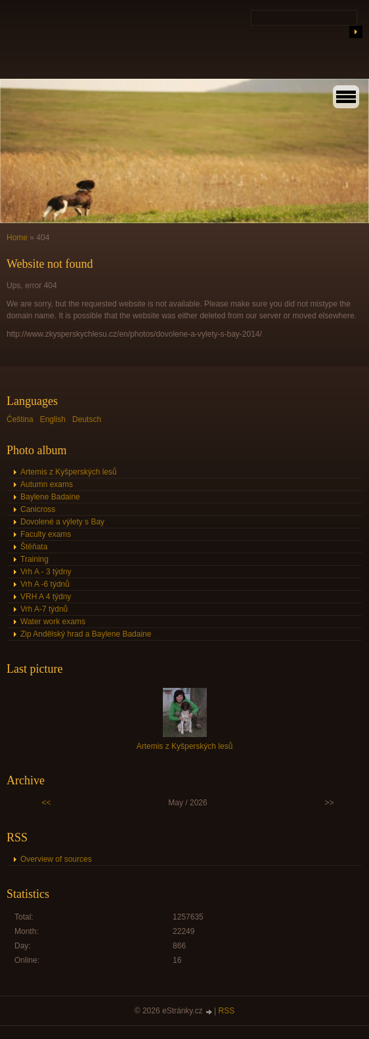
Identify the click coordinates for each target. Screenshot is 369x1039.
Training (34, 559)
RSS (227, 1010)
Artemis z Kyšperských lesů (68, 472)
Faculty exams (45, 534)
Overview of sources (56, 859)
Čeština (20, 419)
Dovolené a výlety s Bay (62, 521)
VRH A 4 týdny (45, 596)
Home (17, 237)
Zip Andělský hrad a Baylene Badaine (85, 634)
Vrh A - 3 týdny (46, 571)
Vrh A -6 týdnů (45, 584)
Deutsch (86, 419)
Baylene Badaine (50, 496)
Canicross (37, 509)
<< (46, 802)
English (53, 419)
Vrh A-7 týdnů (44, 609)
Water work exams (52, 621)
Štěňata (33, 546)
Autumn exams (46, 484)
